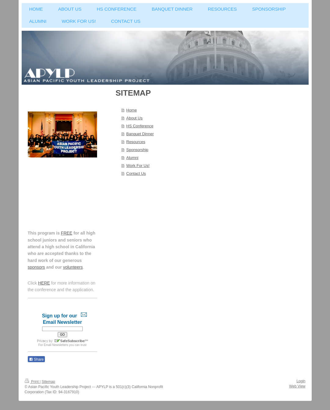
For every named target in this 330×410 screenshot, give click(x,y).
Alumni (132, 157)
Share (36, 359)
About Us (134, 118)
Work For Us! (138, 165)
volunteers (73, 267)
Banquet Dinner (140, 134)
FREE (66, 233)
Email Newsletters (56, 345)
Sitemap (48, 382)
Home (131, 110)
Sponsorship (137, 149)
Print (32, 382)
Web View (297, 386)
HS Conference (140, 126)
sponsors (36, 267)
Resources (135, 142)
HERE (44, 283)
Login (300, 381)
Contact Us (136, 173)
